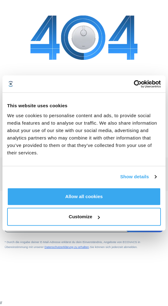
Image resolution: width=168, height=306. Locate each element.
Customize (84, 216)
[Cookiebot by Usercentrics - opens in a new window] (134, 84)
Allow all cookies (84, 196)
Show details (134, 176)
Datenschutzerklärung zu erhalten (67, 247)
